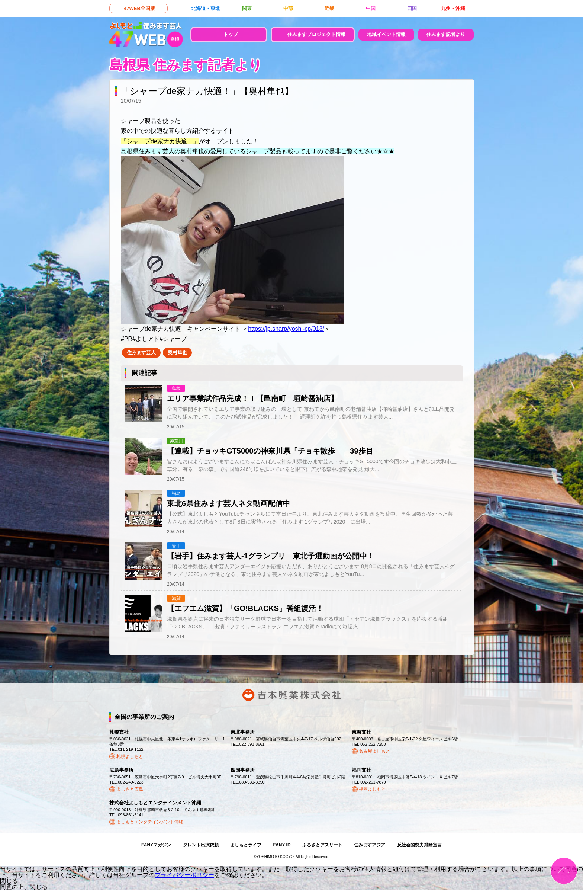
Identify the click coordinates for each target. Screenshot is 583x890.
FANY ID (281, 845)
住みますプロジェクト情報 (316, 34)
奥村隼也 (177, 352)
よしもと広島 (129, 789)
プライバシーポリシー (184, 875)
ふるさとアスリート (322, 845)
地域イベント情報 (386, 34)
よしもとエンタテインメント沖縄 (149, 822)
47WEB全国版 (139, 8)
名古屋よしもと (374, 751)
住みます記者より (445, 34)
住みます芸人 (141, 352)
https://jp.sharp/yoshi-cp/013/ (286, 329)
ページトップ (563, 870)
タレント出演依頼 (201, 845)
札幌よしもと (129, 756)
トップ (230, 34)
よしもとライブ (245, 845)
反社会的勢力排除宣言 (419, 845)
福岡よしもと (372, 789)
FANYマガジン (156, 845)
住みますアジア (369, 845)
